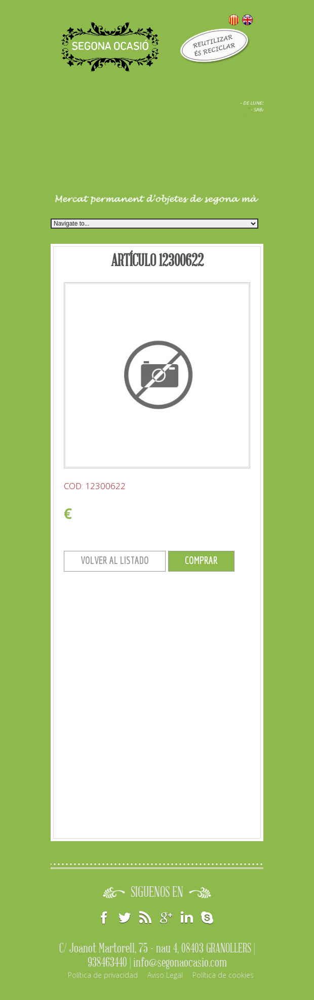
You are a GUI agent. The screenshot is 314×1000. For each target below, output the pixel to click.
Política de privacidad (103, 975)
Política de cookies (223, 975)
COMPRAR (201, 560)
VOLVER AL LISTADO (115, 560)
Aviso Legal (165, 975)
